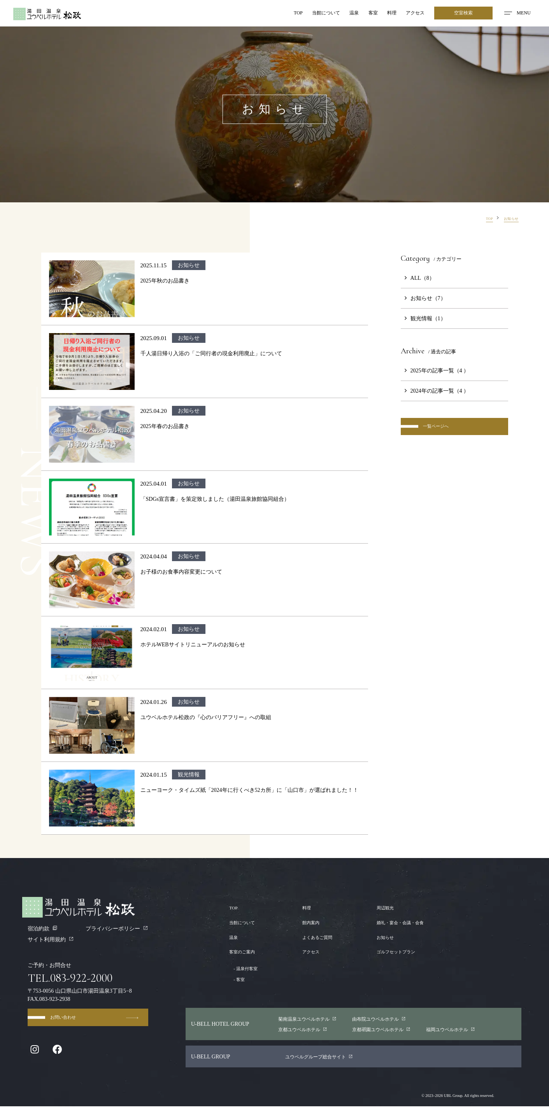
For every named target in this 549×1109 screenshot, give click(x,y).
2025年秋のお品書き (164, 280)
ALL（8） (418, 278)
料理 (383, 14)
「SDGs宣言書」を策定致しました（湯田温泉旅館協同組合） (215, 499)
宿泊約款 (43, 928)
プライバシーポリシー (117, 928)
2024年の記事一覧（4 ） (435, 391)
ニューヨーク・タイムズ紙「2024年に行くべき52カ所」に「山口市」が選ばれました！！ (249, 790)
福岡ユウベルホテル (451, 1031)
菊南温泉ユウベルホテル (304, 1019)
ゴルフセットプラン (388, 951)
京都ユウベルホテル (298, 1031)
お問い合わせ (96, 1023)
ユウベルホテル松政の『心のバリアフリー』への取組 (205, 717)
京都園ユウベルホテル (380, 1031)
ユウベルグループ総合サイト (324, 1059)
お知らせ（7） (423, 298)
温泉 (340, 14)
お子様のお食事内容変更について (181, 572)
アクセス (411, 14)
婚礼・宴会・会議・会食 (394, 922)
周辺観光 (375, 907)
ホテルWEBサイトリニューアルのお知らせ (192, 644)
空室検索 (462, 14)
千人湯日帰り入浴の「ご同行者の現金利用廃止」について (211, 353)
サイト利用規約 (51, 939)
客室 (361, 14)
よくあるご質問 (314, 937)
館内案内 (306, 922)
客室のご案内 (245, 951)
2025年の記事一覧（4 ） (435, 370)
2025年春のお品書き (164, 426)
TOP (275, 14)
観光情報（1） (423, 318)
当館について (307, 14)
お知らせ (375, 937)
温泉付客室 (247, 968)
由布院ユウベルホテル (377, 1019)
